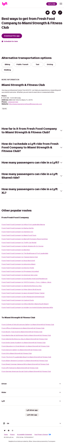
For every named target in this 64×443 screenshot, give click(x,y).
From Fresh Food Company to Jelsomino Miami (18, 264)
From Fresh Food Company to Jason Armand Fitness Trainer (23, 293)
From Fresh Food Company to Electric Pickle (18, 268)
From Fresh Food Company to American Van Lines (20, 275)
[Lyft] (5, 4)
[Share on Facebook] (53, 12)
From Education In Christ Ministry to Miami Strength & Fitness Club (25, 346)
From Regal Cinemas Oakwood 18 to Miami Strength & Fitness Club (25, 364)
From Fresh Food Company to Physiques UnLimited (20, 271)
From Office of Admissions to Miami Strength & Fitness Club (23, 328)
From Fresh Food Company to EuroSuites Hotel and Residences (24, 279)
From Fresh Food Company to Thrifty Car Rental (19, 242)
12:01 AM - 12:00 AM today (12, 98)
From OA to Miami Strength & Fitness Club (17, 353)
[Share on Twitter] (47, 12)
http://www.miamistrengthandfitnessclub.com (25, 104)
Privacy (12, 434)
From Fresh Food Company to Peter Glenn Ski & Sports (21, 289)
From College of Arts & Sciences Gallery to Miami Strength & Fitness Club (28, 324)
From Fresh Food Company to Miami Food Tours (19, 235)
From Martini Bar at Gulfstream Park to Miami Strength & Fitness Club (26, 335)
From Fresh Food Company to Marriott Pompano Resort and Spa (25, 239)
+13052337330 (12, 102)
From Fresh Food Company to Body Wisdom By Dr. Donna (22, 246)
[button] (60, 3)
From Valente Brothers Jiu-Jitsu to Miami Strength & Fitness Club (25, 339)
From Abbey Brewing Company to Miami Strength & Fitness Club (25, 361)
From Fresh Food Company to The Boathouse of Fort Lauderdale (25, 253)
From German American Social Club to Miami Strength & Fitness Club (26, 371)
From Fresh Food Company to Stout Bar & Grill (18, 261)
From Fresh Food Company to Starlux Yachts (18, 228)
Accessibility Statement (24, 434)
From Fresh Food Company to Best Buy (16, 250)
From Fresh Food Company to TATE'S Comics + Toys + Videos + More (26, 282)
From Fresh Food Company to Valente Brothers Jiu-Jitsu (22, 286)
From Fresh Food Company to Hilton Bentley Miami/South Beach (25, 304)
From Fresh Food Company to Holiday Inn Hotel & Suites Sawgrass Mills (27, 307)
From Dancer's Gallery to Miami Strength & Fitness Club (21, 350)
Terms (6, 434)
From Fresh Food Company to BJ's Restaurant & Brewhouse (23, 297)
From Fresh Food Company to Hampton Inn (17, 232)
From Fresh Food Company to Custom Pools (18, 300)
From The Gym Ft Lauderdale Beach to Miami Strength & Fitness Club (26, 357)
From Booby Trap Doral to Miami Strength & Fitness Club (22, 332)
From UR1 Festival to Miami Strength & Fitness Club (20, 368)
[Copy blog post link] (60, 12)
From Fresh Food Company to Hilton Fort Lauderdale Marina (23, 224)
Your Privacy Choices (42, 434)
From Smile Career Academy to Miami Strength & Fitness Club (24, 343)
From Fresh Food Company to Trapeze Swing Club (20, 257)
